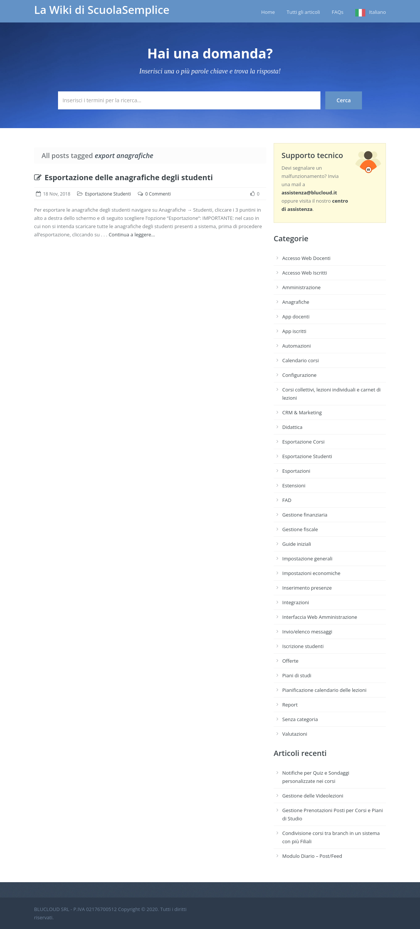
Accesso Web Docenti (306, 258)
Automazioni (296, 345)
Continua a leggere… (132, 234)
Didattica (292, 427)
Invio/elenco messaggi (307, 631)
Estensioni (293, 485)
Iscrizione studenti (302, 646)
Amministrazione (301, 287)
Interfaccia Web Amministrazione (319, 617)
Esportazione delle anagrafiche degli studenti (123, 177)
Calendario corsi (300, 360)
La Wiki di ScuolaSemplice (102, 9)
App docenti (296, 316)
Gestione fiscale (300, 529)
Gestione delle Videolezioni (312, 795)
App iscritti (294, 331)
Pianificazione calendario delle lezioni (324, 690)
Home (268, 12)
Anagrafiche (295, 302)
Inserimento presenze (307, 587)
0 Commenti (158, 194)
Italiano (377, 12)
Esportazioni (296, 470)
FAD (286, 500)
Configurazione (299, 375)
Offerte (290, 660)
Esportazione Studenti (108, 194)
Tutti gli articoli (303, 12)
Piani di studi (296, 675)
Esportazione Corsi (303, 441)
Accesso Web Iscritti (304, 272)
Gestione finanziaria (305, 514)
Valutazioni (294, 733)
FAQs (337, 12)
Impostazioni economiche (311, 573)
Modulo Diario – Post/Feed (312, 856)
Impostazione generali (307, 558)
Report (290, 704)
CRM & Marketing (302, 412)
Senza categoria (300, 719)
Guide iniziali (296, 544)
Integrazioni (295, 602)
